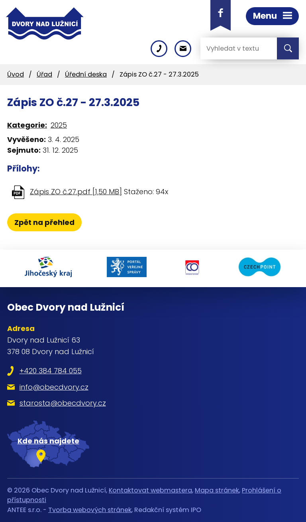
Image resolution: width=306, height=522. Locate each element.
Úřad (44, 74)
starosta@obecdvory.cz (63, 403)
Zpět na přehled (44, 222)
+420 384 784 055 (51, 371)
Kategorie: (27, 125)
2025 (59, 125)
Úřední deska (86, 74)
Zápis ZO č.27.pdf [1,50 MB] (76, 192)
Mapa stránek (217, 490)
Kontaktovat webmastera (150, 490)
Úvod (15, 74)
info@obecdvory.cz (54, 387)
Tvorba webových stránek (89, 509)
